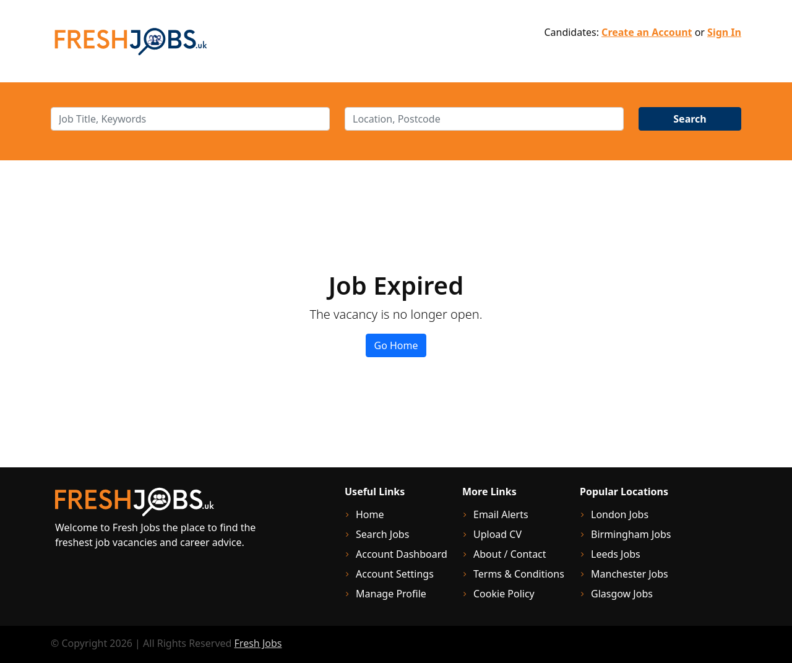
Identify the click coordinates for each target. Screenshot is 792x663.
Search (689, 119)
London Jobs (619, 514)
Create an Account (646, 32)
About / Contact (509, 554)
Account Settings (395, 574)
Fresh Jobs (258, 643)
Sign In (724, 32)
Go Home (396, 345)
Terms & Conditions (518, 574)
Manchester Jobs (629, 574)
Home (370, 514)
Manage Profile (391, 593)
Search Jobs (382, 534)
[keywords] (190, 119)
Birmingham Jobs (631, 534)
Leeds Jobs (615, 554)
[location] (484, 119)
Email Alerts (500, 514)
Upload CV (497, 534)
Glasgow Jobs (622, 593)
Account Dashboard (401, 554)
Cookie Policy (504, 593)
